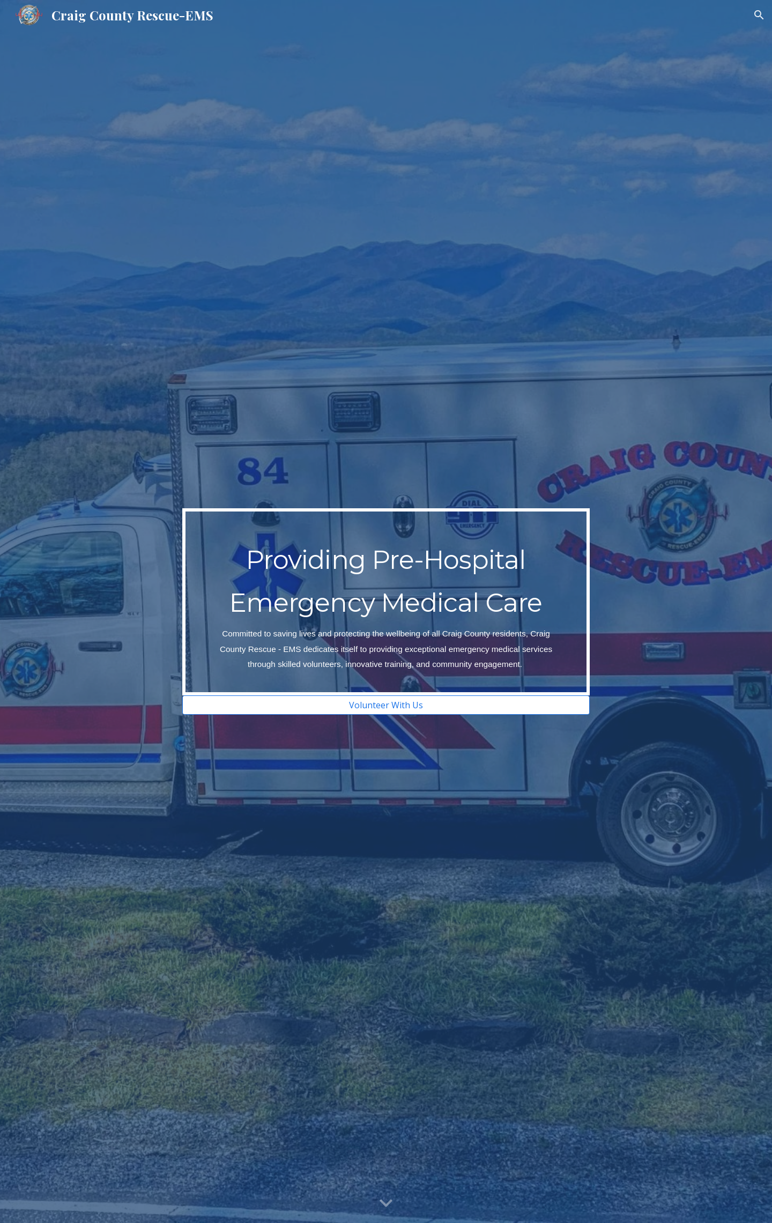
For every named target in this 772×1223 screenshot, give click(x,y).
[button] (759, 15)
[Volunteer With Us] (386, 705)
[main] (386, 601)
